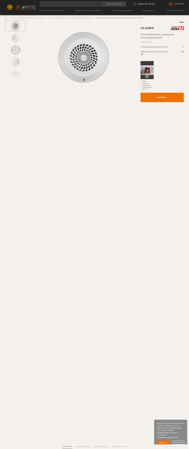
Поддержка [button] (149, 11)
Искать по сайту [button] (114, 4)
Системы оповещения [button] (52, 11)
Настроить (178, 442)
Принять (163, 442)
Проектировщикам (122, 11)
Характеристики (83, 447)
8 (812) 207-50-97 (146, 4)
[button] (31, 57)
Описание (67, 446)
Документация (101, 447)
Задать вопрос (119, 447)
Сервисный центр (175, 11)
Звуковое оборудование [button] (88, 11)
